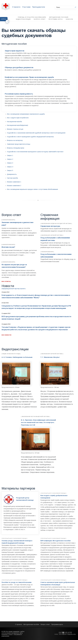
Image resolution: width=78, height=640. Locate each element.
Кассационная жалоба (14, 121)
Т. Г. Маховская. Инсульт (50, 357)
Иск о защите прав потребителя (18, 118)
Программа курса (56, 19)
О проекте (16, 7)
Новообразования (8, 219)
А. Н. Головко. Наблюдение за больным (17, 357)
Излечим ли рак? (8, 247)
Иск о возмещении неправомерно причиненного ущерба (26, 114)
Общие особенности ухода (11, 353)
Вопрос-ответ (39, 19)
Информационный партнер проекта (13, 288)
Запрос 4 (10, 167)
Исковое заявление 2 (14, 185)
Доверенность (12, 174)
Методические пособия (58, 17)
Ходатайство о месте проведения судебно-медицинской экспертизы (30, 136)
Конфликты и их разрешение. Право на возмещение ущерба (29, 77)
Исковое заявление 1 (14, 182)
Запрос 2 (10, 159)
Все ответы (6, 281)
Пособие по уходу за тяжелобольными (16, 582)
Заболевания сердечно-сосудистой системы (56, 223)
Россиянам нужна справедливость (19, 94)
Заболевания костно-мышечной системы (35, 416)
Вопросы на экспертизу (15, 140)
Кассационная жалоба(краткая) (17, 125)
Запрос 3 (10, 163)
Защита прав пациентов (14, 51)
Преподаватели (38, 7)
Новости (69, 19)
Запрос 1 (10, 155)
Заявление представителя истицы (18, 144)
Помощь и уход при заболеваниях (32, 17)
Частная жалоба (12, 178)
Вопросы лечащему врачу (15, 148)
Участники (26, 7)
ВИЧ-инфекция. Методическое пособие (55, 540)
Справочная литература (50, 226)
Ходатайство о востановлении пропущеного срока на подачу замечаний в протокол (35, 151)
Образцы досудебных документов (19, 67)
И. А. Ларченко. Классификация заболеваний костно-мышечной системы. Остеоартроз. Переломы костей (38, 422)
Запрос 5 (10, 170)
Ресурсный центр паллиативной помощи (53, 493)
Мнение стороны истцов (15, 129)
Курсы (3, 19)
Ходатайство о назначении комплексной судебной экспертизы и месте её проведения (36, 133)
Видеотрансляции (23, 19)
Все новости (6, 335)
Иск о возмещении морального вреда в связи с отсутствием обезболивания (32, 189)
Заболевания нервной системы (52, 235)
